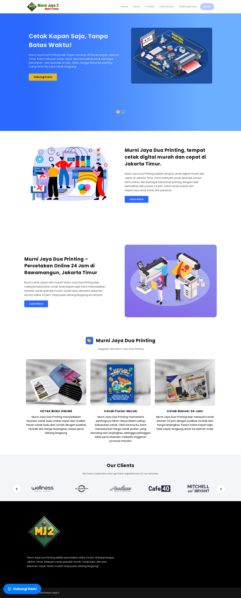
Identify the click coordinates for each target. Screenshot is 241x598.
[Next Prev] (17, 489)
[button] (118, 112)
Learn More (136, 199)
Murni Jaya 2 (52, 592)
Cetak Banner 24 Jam (185, 411)
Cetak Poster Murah (120, 411)
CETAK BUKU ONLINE (56, 411)
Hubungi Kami (43, 78)
